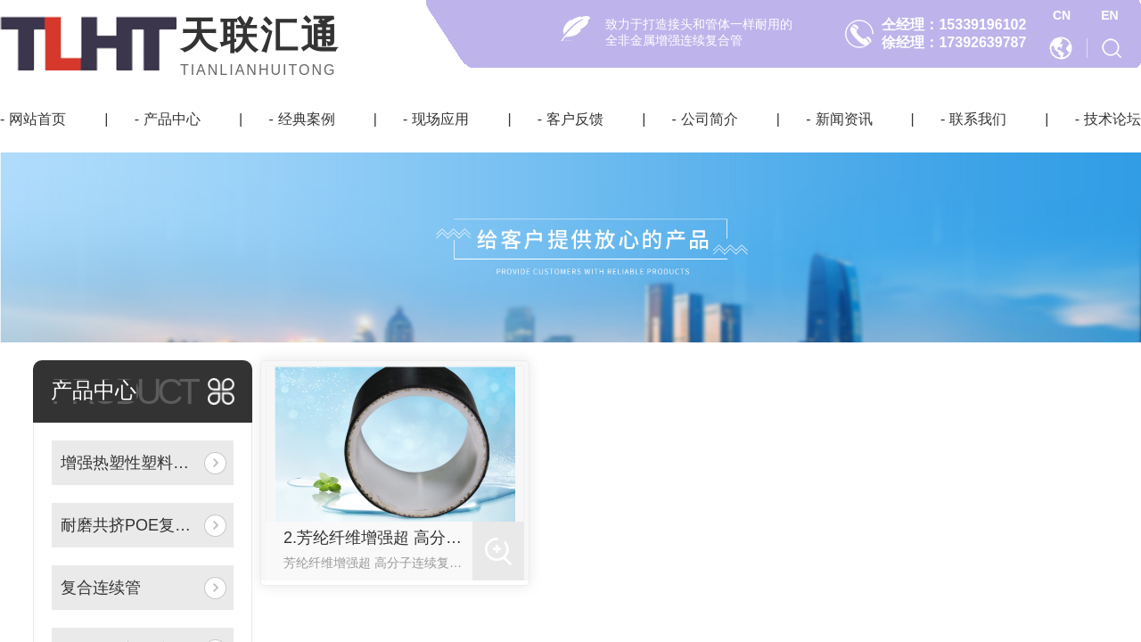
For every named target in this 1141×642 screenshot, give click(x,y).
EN (1109, 15)
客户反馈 (574, 119)
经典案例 (306, 119)
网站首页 (37, 119)
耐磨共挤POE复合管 (129, 525)
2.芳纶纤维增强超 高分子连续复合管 (377, 538)
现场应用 (440, 119)
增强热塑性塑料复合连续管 (129, 463)
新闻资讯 (844, 119)
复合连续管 (101, 588)
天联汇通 (260, 35)
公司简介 (709, 119)
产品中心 (172, 119)
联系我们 (977, 119)
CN (1062, 15)
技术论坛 (1112, 119)
